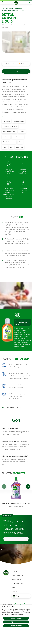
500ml (7, 63)
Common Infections (18, 583)
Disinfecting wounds (9, 142)
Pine (22, 63)
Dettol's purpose (17, 575)
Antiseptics (18, 8)
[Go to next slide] (28, 486)
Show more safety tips (11, 407)
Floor (4, 147)
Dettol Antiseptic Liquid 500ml (13, 10)
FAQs (13, 587)
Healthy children (18, 136)
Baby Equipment (19, 121)
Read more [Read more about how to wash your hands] (16, 539)
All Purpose (6, 121)
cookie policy (20, 614)
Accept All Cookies (16, 618)
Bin (11, 147)
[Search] (2, 2)
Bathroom (6, 136)
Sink (20, 142)
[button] (21, 596)
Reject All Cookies (16, 622)
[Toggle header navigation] (29, 2)
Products (14, 572)
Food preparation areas (10, 126)
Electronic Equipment (9, 131)
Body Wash (19, 147)
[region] (16, 616)
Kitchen (22, 131)
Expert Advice (16, 579)
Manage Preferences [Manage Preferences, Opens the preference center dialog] (16, 625)
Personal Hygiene (7, 8)
